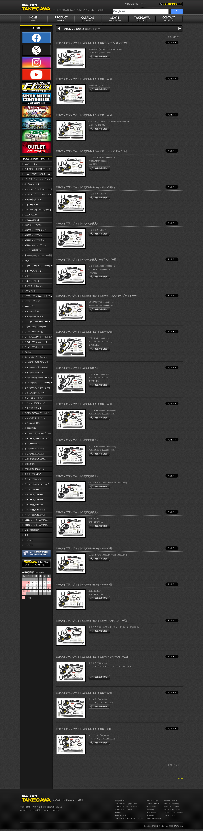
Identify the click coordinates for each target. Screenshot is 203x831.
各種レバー (29, 352)
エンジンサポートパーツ (35, 418)
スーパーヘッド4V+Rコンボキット (35, 210)
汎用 (26, 535)
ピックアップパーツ (123, 809)
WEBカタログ (152, 800)
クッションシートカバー (35, 398)
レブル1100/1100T (32, 530)
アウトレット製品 (32, 423)
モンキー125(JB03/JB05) (34, 449)
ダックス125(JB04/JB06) (34, 454)
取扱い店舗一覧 (131, 4)
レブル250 (29, 540)
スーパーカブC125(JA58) (34, 510)
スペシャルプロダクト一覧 (126, 804)
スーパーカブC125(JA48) (34, 515)
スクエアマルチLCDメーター (37, 342)
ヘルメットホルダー (33, 281)
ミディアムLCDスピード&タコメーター (36, 337)
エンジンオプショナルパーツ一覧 (38, 189)
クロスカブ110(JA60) (33, 489)
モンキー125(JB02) (32, 443)
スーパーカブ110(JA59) (34, 499)
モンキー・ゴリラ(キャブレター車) (35, 434)
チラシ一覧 (151, 806)
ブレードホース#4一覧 (34, 332)
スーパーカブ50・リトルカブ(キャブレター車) (35, 439)
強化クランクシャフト (34, 408)
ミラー (27, 276)
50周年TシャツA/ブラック (35, 245)
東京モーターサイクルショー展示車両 (36, 256)
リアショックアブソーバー (36, 403)
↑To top (179, 778)
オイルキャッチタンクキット (37, 367)
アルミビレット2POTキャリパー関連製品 (35, 170)
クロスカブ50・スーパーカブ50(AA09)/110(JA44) (34, 485)
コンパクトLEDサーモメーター (37, 321)
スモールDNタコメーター (35, 326)
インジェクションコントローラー (38, 382)
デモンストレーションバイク (127, 806)
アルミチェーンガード (34, 316)
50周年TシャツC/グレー (34, 225)
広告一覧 (150, 809)
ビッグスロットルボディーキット (38, 377)
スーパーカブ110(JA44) (34, 494)
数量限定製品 (30, 428)
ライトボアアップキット (35, 271)
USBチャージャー (32, 164)
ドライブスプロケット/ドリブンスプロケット (35, 195)
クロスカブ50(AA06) (33, 479)
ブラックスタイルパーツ (35, 393)
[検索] (140, 11)
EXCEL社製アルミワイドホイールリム (35, 414)
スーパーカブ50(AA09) (34, 504)
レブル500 (29, 545)
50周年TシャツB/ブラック (35, 240)
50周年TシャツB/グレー (34, 235)
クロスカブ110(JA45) (33, 474)
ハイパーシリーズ (32, 204)
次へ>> (176, 37)
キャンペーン (152, 812)
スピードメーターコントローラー (38, 265)
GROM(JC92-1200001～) (34, 469)
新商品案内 (120, 800)
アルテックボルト (32, 311)
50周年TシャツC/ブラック (35, 230)
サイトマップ (169, 815)
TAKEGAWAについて (173, 809)
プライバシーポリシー (173, 812)
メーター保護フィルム (34, 199)
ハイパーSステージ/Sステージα (37, 174)
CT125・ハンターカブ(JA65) (36, 525)
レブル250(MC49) (32, 220)
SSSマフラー (30, 306)
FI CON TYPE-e (170, 800)
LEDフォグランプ (32, 301)
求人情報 (150, 815)
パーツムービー (153, 804)
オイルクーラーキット (34, 372)
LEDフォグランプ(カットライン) (38, 296)
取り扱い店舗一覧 (171, 804)
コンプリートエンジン (34, 286)
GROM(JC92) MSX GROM (35, 459)
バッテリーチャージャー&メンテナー (36, 180)
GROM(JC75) (30, 464)
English (143, 4)
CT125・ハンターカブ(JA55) (36, 520)
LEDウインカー (31, 291)
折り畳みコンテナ (32, 184)
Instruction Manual (153, 818)
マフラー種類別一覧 (33, 250)
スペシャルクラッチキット (36, 357)
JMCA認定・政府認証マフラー (37, 362)
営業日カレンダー (171, 806)
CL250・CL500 (30, 215)
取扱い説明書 (120, 815)
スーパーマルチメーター (35, 347)
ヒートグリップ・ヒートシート (38, 388)
